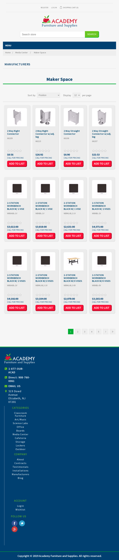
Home (8, 52)
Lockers (20, 445)
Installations (21, 470)
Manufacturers (20, 474)
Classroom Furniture (20, 414)
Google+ (15, 529)
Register (44, 7)
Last (112, 331)
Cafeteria (20, 438)
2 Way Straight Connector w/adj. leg (101, 133)
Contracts (20, 463)
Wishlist (20, 509)
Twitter (22, 523)
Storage (20, 441)
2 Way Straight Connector (72, 132)
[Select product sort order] (48, 95)
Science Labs (20, 423)
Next (105, 331)
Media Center (20, 434)
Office (20, 426)
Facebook (15, 523)
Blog (20, 478)
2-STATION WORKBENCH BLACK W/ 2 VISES (101, 205)
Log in (54, 7)
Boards (20, 430)
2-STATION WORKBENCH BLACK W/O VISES (73, 278)
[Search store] (52, 34)
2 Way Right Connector (13, 132)
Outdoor (20, 449)
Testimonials (21, 466)
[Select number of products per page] (76, 95)
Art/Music (20, 419)
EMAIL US (15, 386)
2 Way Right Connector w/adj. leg (45, 133)
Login (20, 505)
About (20, 459)
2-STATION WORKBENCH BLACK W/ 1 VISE (15, 205)
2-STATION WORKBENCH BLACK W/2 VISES (44, 278)
